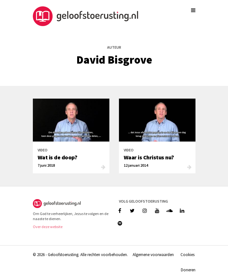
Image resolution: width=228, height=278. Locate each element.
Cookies (187, 254)
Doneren (188, 269)
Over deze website (48, 226)
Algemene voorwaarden (153, 254)
